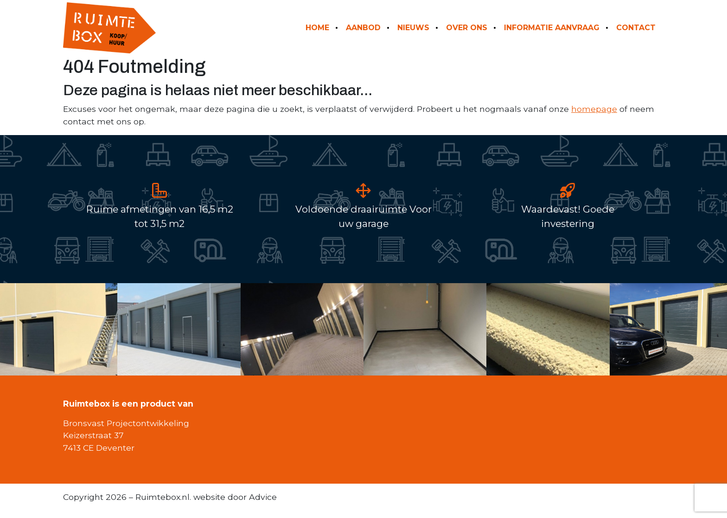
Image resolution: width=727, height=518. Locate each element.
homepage (594, 109)
